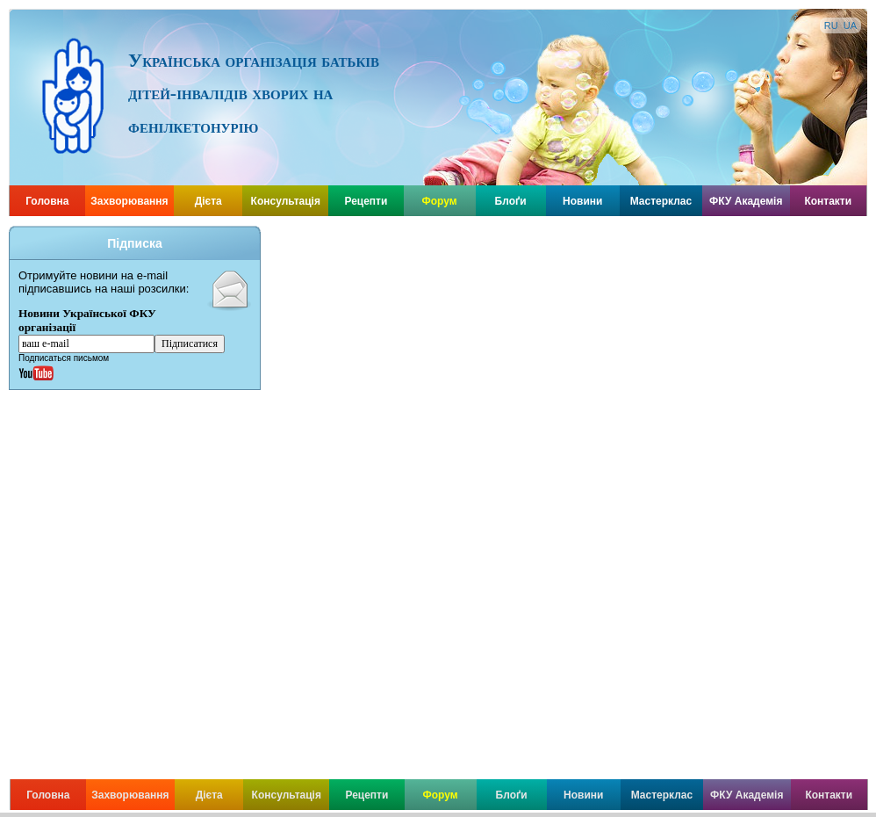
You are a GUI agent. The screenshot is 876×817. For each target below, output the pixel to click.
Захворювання (129, 201)
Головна (46, 201)
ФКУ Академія (745, 201)
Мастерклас (661, 201)
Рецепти (365, 201)
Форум (439, 201)
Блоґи (511, 201)
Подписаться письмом (63, 358)
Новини (582, 201)
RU (831, 25)
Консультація (285, 201)
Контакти (827, 201)
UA (850, 25)
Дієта (208, 201)
